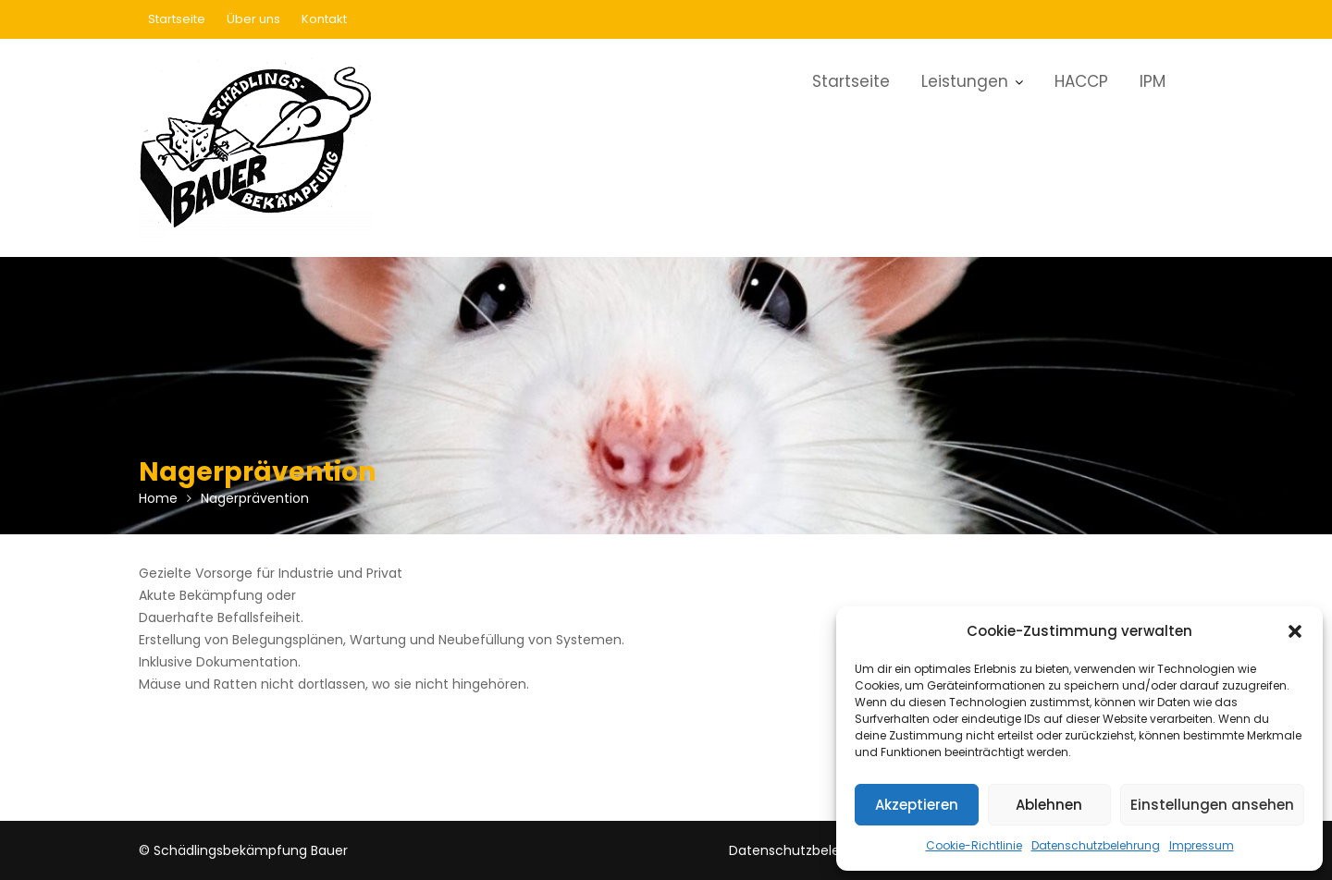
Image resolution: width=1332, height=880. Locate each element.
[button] (1295, 631)
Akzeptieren (916, 804)
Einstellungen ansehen (1212, 804)
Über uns (253, 19)
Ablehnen (1049, 804)
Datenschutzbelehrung (1095, 845)
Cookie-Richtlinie (974, 845)
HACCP (1081, 81)
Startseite (176, 19)
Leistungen (964, 81)
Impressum (1201, 845)
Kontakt (324, 19)
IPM (1153, 81)
